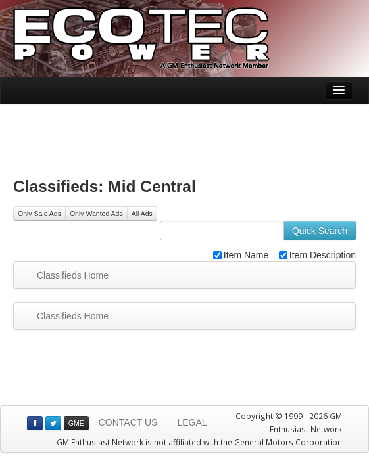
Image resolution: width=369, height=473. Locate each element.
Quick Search (319, 230)
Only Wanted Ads (96, 213)
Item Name (240, 255)
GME (76, 423)
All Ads (142, 213)
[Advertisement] (185, 137)
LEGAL (192, 422)
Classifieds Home (73, 275)
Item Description (317, 255)
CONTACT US (128, 422)
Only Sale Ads (39, 213)
